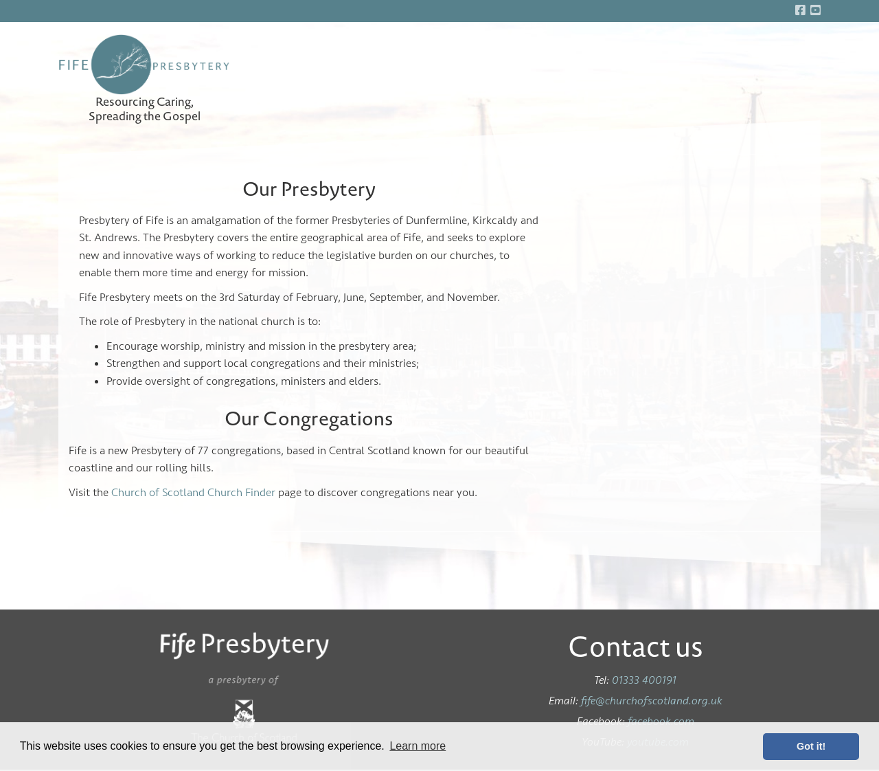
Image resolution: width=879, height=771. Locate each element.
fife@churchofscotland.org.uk (651, 700)
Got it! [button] (811, 746)
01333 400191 (644, 680)
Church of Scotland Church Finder (193, 492)
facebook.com (661, 721)
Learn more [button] (417, 746)
